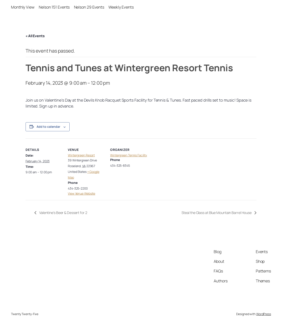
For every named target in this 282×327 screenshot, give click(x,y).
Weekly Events (121, 7)
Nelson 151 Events (54, 7)
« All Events (35, 35)
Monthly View (23, 7)
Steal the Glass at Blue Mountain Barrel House (217, 212)
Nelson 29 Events (89, 7)
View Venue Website (81, 193)
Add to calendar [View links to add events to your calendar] (48, 126)
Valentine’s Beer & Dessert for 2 (63, 212)
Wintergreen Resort (81, 155)
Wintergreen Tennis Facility (128, 155)
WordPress (263, 314)
